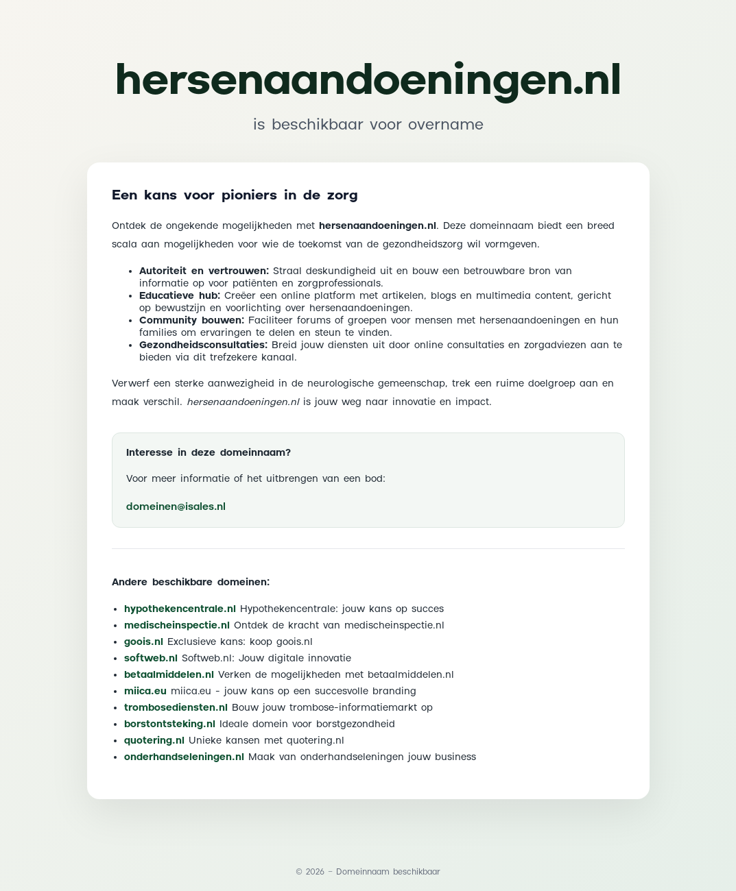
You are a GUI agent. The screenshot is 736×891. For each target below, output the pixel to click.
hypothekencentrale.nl (180, 609)
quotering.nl (154, 740)
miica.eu (145, 691)
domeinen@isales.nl (176, 507)
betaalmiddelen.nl (169, 675)
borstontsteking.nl (169, 724)
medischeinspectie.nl (177, 625)
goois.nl (143, 642)
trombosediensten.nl (176, 708)
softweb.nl (151, 658)
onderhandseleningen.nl (184, 757)
